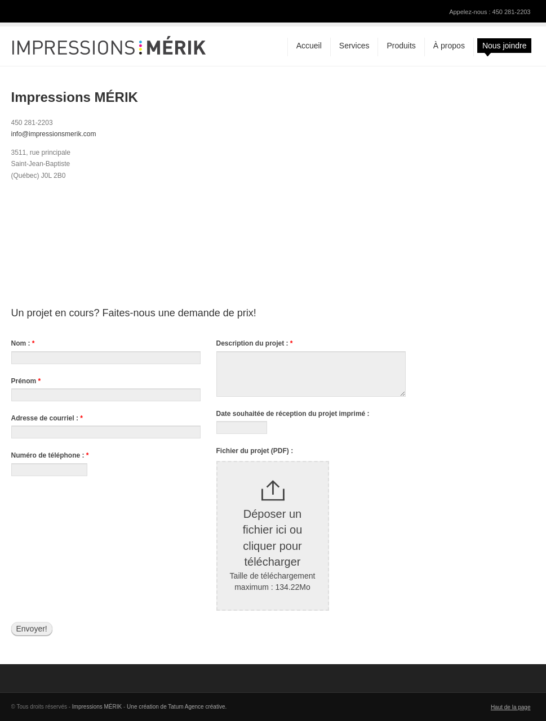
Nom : (23, 343)
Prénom (26, 381)
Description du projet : (254, 343)
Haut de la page (511, 707)
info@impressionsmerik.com (53, 134)
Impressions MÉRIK (97, 707)
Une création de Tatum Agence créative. (177, 707)
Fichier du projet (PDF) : (255, 451)
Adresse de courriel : (47, 418)
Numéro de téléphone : (50, 455)
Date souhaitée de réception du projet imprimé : (293, 414)
